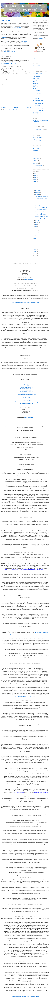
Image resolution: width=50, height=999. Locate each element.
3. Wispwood (35, 83)
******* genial (35, 167)
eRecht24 (28, 350)
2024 (35, 177)
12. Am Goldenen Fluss (38, 100)
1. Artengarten (36, 80)
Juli (36, 224)
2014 (35, 244)
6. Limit (34, 88)
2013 (35, 246)
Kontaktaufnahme (26, 397)
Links (34, 58)
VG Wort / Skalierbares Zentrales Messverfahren (26, 394)
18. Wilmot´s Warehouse (38, 110)
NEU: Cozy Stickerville (37, 73)
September (37, 220)
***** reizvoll (35, 163)
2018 (35, 189)
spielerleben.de (17, 35)
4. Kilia (34, 85)
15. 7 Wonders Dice (37, 105)
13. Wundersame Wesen (38, 101)
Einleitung (26, 384)
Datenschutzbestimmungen (20, 75)
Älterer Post (28, 107)
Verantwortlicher (26, 385)
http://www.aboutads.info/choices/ (41, 632)
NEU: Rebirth (36, 78)
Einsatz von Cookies (26, 393)
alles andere (35, 66)
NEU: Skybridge (36, 76)
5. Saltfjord (35, 86)
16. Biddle (35, 107)
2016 (35, 240)
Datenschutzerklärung (37, 57)
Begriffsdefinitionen (26, 404)
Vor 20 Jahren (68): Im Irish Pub (42, 202)
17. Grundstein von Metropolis (39, 108)
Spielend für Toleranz (39, 211)
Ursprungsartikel (17, 27)
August (36, 222)
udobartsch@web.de (28, 279)
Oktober (37, 194)
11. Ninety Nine (36, 98)
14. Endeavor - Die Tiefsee (38, 103)
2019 (35, 187)
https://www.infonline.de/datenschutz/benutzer (24, 696)
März (36, 232)
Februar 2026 (36, 148)
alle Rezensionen (36, 65)
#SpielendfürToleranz (10, 51)
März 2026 (35, 147)
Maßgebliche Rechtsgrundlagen (26, 388)
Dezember (37, 190)
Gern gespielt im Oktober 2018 (41, 196)
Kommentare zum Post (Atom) (12, 109)
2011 (35, 249)
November (37, 192)
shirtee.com (5, 41)
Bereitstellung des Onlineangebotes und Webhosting (26, 399)
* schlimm (35, 156)
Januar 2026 (35, 150)
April (36, 230)
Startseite (16, 107)
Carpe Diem (37, 203)
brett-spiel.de (3, 37)
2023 (35, 179)
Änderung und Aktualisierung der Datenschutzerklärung (26, 402)
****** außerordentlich (37, 165)
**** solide (35, 162)
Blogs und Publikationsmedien (26, 396)
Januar (36, 235)
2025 (35, 175)
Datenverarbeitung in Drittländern (26, 391)
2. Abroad (35, 81)
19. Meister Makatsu (37, 112)
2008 (35, 255)
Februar (37, 233)
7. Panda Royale (36, 90)
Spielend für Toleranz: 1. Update (10, 21)
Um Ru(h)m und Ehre (37, 140)
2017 (35, 238)
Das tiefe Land (38, 200)
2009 (35, 253)
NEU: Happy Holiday (37, 74)
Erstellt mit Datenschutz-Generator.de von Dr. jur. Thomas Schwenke (25, 302)
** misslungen (36, 158)
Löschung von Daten (26, 400)
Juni (36, 226)
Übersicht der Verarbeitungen (26, 387)
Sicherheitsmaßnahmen (26, 390)
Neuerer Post (3, 107)
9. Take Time (35, 95)
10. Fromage (35, 96)
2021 (35, 183)
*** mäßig (35, 160)
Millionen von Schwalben (38, 137)
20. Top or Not (36, 113)
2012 (35, 247)
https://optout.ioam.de (6, 694)
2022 (35, 181)
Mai (36, 228)
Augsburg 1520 (36, 139)
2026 (35, 173)
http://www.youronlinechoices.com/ (16, 634)
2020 (35, 185)
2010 (35, 251)
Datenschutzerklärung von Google (8, 76)
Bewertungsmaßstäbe (43, 38)
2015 (35, 242)
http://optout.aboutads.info (36, 634)
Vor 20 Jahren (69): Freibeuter (41, 198)
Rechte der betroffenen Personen (26, 403)
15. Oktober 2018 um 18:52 (8, 63)
